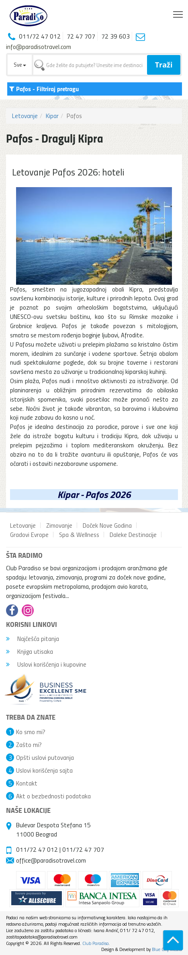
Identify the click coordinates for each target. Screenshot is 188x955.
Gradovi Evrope (29, 534)
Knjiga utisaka (29, 651)
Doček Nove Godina (107, 525)
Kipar (52, 115)
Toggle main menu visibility (178, 12)
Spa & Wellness (79, 534)
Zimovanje (59, 525)
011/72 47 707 (83, 849)
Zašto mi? (29, 744)
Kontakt (26, 783)
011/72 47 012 (37, 849)
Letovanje (25, 115)
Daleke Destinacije (133, 534)
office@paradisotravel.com (51, 860)
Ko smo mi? (30, 731)
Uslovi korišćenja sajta (44, 770)
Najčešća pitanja (32, 638)
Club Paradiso (95, 943)
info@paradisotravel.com (38, 46)
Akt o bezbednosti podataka (53, 796)
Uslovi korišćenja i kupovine (46, 664)
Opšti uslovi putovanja (45, 757)
